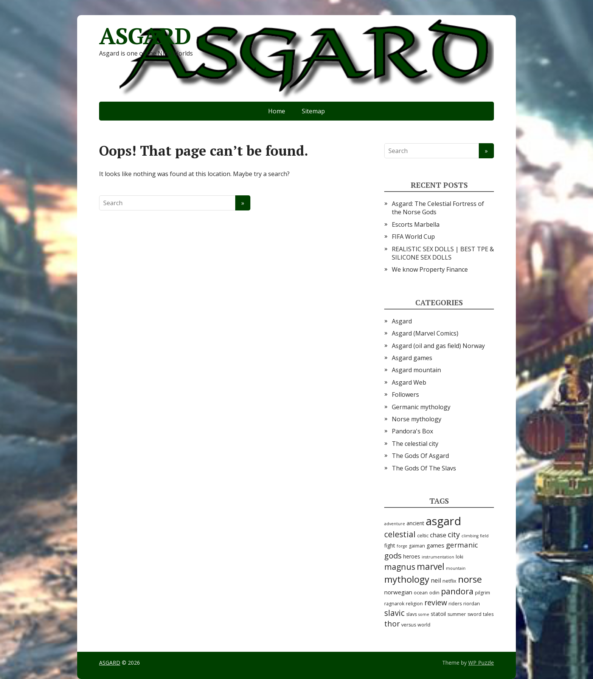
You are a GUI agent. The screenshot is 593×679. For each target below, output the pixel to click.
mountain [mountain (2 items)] (456, 568)
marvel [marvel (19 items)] (430, 566)
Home (276, 111)
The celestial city (415, 443)
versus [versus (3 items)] (408, 625)
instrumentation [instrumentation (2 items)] (438, 557)
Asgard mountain (416, 370)
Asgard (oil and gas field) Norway (438, 346)
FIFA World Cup (413, 236)
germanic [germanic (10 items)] (462, 545)
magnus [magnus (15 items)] (399, 566)
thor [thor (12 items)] (392, 624)
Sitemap (313, 111)
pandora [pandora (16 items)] (457, 591)
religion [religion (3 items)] (414, 603)
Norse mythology (416, 419)
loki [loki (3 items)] (459, 557)
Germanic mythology (421, 407)
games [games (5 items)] (435, 545)
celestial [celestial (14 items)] (400, 534)
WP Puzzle (481, 662)
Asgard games (412, 358)
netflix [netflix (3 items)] (449, 581)
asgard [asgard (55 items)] (443, 521)
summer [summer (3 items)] (456, 614)
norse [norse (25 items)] (470, 579)
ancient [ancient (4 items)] (415, 523)
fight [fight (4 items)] (389, 545)
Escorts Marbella (415, 224)
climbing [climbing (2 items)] (469, 535)
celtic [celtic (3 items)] (422, 535)
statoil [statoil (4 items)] (438, 613)
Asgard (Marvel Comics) (425, 333)
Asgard (402, 321)
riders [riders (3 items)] (455, 603)
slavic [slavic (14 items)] (394, 613)
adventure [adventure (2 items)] (394, 523)
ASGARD (145, 35)
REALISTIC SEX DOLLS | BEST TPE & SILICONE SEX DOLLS (443, 253)
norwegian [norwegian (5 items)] (398, 592)
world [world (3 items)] (424, 625)
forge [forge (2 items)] (402, 546)
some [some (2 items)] (423, 614)
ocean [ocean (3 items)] (421, 592)
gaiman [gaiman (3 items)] (417, 546)
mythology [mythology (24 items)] (406, 579)
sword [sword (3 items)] (474, 614)
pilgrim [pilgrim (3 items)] (482, 592)
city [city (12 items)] (454, 534)
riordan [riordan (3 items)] (471, 603)
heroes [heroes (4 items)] (411, 556)
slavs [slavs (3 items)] (411, 614)
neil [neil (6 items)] (436, 580)
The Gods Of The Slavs (424, 468)
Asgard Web (409, 382)
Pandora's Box (412, 431)
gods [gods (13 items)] (393, 555)
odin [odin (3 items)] (434, 592)
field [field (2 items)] (484, 535)
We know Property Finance (430, 269)
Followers (405, 394)
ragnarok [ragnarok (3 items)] (394, 603)
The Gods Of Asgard (420, 456)
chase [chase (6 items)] (438, 535)
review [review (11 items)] (435, 602)
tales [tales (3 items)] (488, 614)
